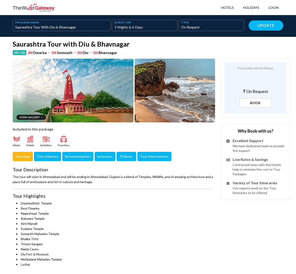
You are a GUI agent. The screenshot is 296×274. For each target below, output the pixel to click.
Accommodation (78, 156)
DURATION (122, 22)
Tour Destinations (154, 156)
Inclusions (105, 156)
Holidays (251, 8)
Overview (22, 156)
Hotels (227, 8)
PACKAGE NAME (27, 22)
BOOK (255, 103)
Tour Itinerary (47, 156)
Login (273, 8)
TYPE (185, 22)
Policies (126, 156)
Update (266, 25)
